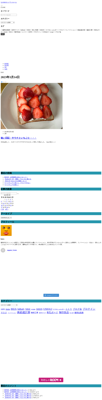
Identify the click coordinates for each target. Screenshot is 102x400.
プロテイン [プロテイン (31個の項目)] (89, 309)
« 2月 (2, 209)
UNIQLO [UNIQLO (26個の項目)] (47, 309)
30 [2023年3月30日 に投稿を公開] (7, 207)
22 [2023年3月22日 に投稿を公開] (5, 205)
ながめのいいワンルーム (9, 2)
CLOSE (3, 7)
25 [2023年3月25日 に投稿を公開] (11, 205)
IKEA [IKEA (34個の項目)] (14, 309)
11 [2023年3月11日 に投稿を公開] (10, 201)
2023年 (6, 65)
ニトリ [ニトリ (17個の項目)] (68, 309)
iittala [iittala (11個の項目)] (8, 309)
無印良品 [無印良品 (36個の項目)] (64, 312)
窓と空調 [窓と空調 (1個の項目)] (72, 312)
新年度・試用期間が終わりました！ (16, 177)
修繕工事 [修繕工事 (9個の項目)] (34, 313)
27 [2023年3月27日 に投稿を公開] (1, 207)
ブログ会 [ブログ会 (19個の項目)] (77, 309)
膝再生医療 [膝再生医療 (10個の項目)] (79, 313)
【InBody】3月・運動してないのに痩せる (17, 179)
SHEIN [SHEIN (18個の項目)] (39, 309)
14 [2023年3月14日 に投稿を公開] (3, 203)
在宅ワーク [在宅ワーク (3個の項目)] (42, 312)
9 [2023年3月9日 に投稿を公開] (6, 201)
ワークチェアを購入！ (11, 185)
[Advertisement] (51, 48)
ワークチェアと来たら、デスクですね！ (17, 183)
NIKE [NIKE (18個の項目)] (27, 309)
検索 (2, 34)
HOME (6, 63)
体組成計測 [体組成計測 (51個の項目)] (23, 312)
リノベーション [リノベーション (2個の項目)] (12, 312)
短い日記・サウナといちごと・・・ (18, 138)
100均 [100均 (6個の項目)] (3, 309)
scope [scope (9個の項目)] (33, 309)
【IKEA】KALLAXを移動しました (15, 181)
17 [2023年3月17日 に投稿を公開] (9, 203)
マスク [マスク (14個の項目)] (4, 312)
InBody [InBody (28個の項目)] (21, 309)
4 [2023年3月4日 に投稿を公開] (10, 199)
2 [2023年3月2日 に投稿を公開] (6, 199)
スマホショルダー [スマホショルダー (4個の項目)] (59, 309)
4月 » (6, 209)
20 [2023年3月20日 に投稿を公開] (1, 205)
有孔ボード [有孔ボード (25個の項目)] (52, 312)
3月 (5, 67)
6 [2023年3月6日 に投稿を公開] (1, 201)
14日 (5, 69)
